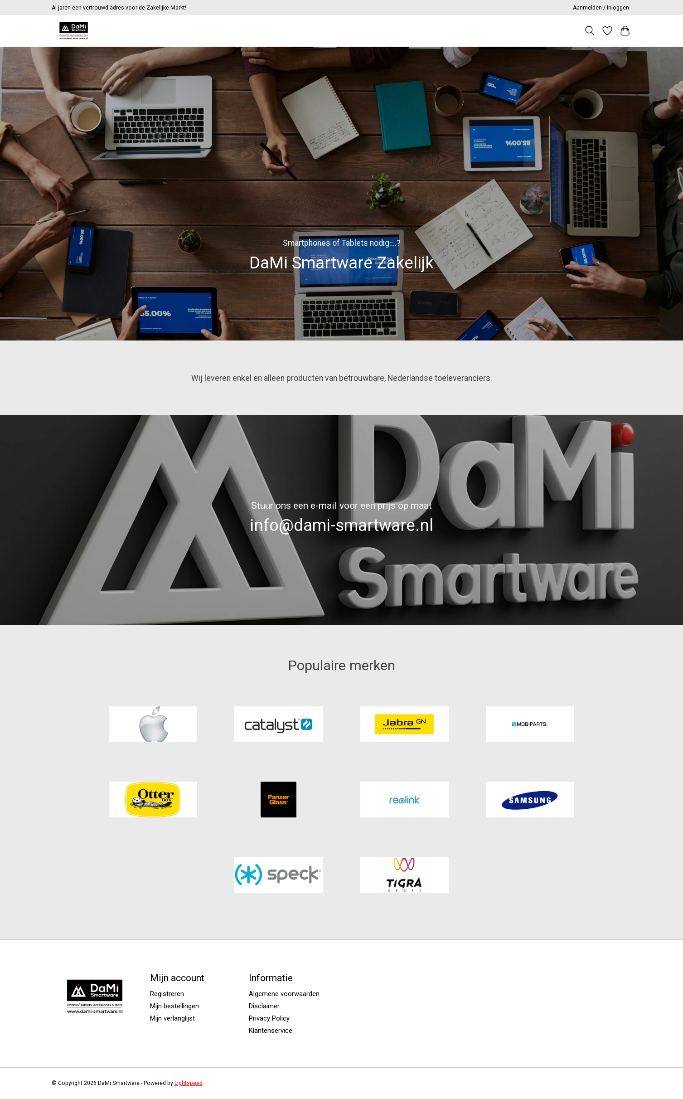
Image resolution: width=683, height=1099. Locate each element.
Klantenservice (270, 1030)
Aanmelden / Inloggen (601, 8)
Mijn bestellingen (174, 1006)
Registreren (167, 994)
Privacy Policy (269, 1018)
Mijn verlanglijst (172, 1018)
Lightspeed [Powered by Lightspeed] (188, 1083)
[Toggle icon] (589, 31)
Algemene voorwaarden (284, 994)
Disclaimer (264, 1006)
